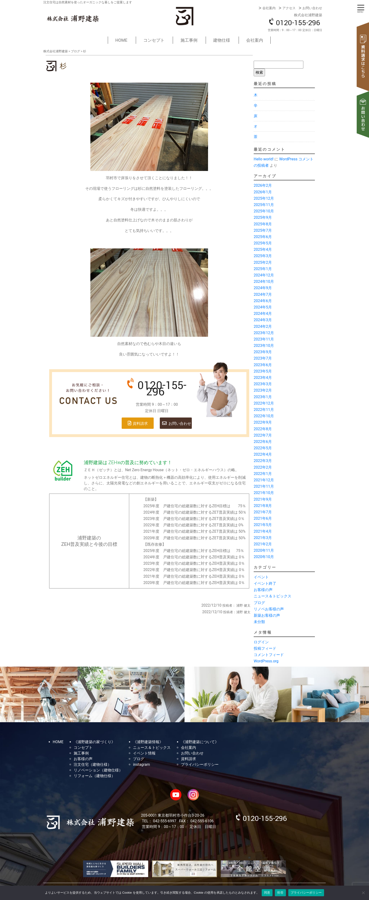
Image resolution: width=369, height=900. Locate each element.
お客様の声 (263, 590)
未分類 (259, 622)
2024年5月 (263, 307)
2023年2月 (263, 390)
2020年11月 (264, 550)
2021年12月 (264, 480)
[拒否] (363, 892)
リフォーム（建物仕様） (94, 776)
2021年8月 (263, 505)
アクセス (289, 8)
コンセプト (153, 40)
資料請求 (363, 56)
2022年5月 (263, 448)
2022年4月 (263, 454)
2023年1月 (263, 397)
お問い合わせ (312, 8)
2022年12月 (264, 403)
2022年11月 (264, 409)
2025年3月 (263, 256)
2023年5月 (263, 371)
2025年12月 (264, 198)
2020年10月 (264, 557)
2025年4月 (263, 249)
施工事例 (188, 40)
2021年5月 (263, 525)
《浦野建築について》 (200, 742)
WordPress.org (266, 661)
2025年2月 (263, 262)
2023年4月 (263, 377)
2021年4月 (263, 531)
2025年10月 (264, 211)
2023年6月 (263, 365)
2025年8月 (263, 224)
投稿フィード (265, 648)
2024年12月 (264, 275)
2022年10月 (264, 416)
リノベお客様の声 (269, 609)
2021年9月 (263, 499)
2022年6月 (263, 441)
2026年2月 (263, 185)
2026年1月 (263, 192)
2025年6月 (263, 237)
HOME (121, 40)
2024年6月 (263, 301)
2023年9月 (263, 352)
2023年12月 (264, 333)
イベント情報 (144, 753)
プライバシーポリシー (200, 764)
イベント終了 (265, 583)
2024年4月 (263, 313)
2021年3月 (263, 537)
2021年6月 (263, 518)
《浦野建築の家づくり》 (94, 742)
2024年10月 (264, 281)
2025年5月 (263, 243)
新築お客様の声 (267, 615)
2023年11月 (264, 339)
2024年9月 (263, 288)
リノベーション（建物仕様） (98, 770)
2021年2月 (263, 544)
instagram (141, 764)
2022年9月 (263, 422)
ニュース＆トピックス (272, 596)
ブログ (259, 602)
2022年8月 (263, 429)
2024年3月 (263, 320)
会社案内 (269, 8)
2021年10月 (264, 493)
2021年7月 (263, 512)
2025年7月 (263, 230)
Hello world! (263, 159)
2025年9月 (263, 217)
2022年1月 (263, 473)
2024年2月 (263, 326)
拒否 (280, 892)
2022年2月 (263, 467)
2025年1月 (263, 269)
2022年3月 (263, 460)
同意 (267, 892)
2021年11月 (264, 486)
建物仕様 (221, 40)
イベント (261, 577)
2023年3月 (263, 384)
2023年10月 (264, 345)
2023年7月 (263, 358)
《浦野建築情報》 (148, 742)
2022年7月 (263, 435)
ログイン (261, 642)
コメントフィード (269, 655)
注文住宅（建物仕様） (92, 764)
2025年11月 (264, 205)
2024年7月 (263, 294)
